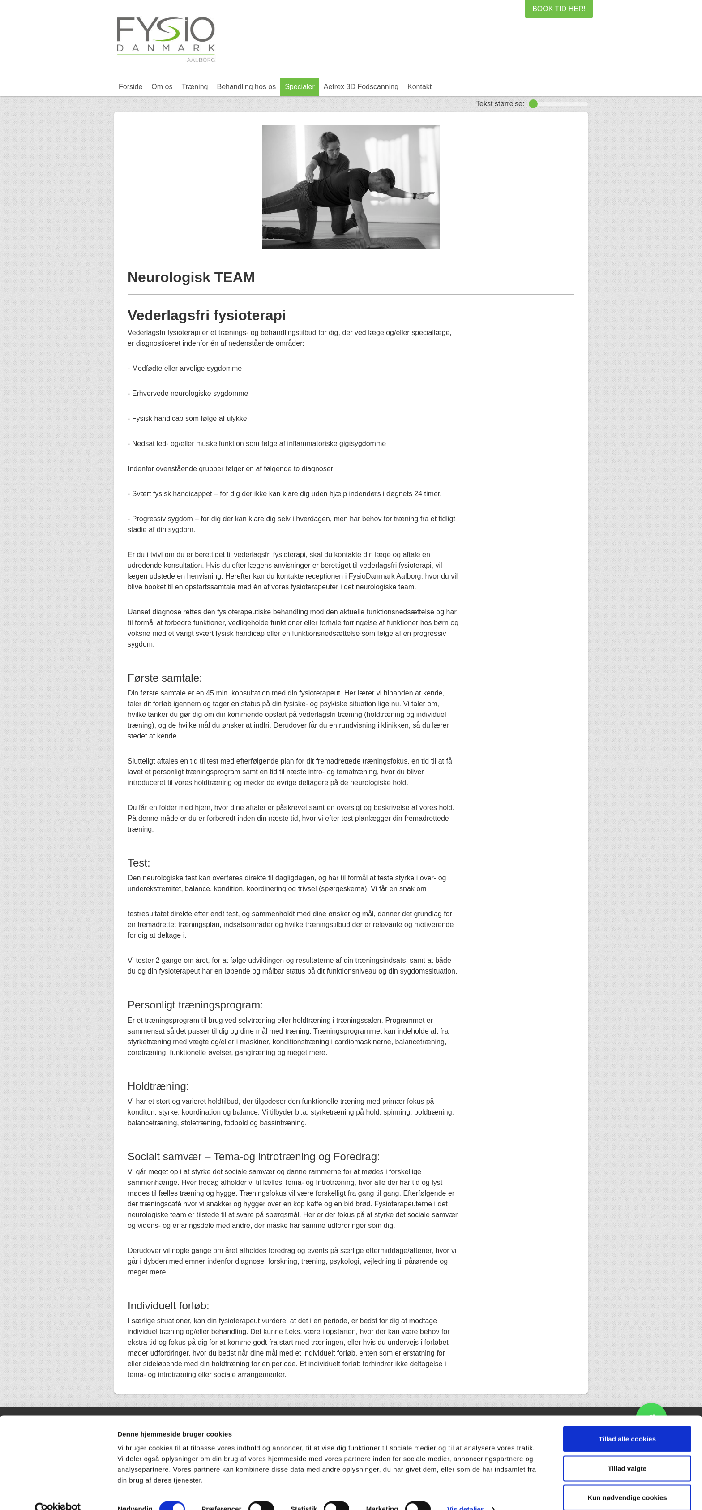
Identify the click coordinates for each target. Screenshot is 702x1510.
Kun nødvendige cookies (627, 1480)
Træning (194, 86)
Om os (161, 86)
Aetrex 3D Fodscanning (361, 86)
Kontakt (419, 86)
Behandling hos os (246, 86)
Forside (130, 86)
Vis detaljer (465, 1492)
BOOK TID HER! (559, 9)
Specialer (300, 86)
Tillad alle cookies (627, 1422)
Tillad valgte (627, 1451)
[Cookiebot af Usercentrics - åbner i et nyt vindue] (58, 1492)
